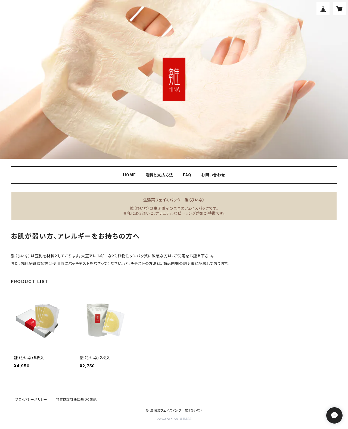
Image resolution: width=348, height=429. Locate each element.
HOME (129, 175)
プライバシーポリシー (31, 399)
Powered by (174, 419)
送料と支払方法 (159, 175)
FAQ (187, 175)
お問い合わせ (213, 175)
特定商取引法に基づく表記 (76, 399)
